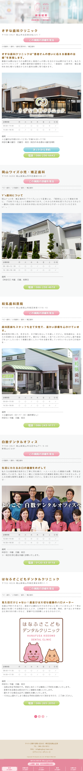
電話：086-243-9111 (41, 425)
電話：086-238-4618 (41, 287)
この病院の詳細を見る (41, 40)
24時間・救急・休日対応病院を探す (41, 764)
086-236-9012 (43, 746)
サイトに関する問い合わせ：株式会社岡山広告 (41, 743)
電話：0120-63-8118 (41, 562)
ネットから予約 (41, 149)
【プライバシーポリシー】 (41, 752)
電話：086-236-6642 (41, 155)
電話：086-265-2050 (41, 703)
